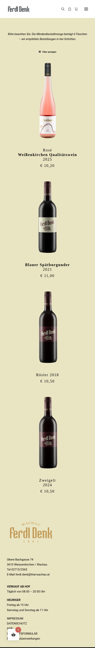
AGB (9, 628)
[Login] (68, 9)
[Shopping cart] (74, 9)
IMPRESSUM (15, 618)
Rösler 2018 (47, 375)
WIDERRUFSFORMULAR (22, 633)
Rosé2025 (47, 154)
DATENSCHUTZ (17, 623)
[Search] (61, 9)
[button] (86, 9)
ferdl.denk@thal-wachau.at (33, 574)
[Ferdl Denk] (18, 9)
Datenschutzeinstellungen (23, 638)
